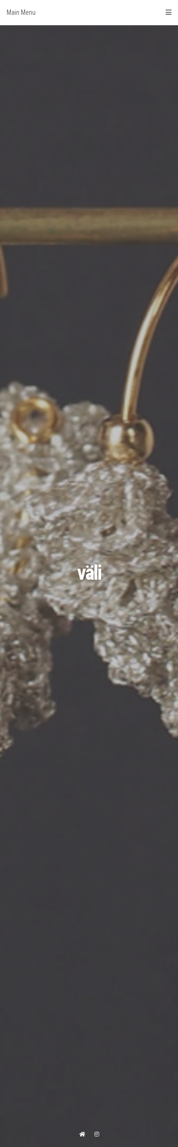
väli (89, 572)
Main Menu (89, 12)
